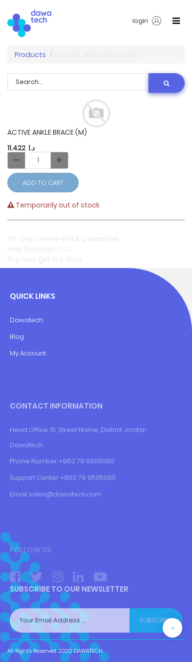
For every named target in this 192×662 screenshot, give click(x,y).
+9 (64, 504)
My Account (28, 353)
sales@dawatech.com (65, 521)
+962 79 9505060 (86, 488)
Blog (17, 336)
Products (30, 55)
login (146, 21)
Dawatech (26, 320)
